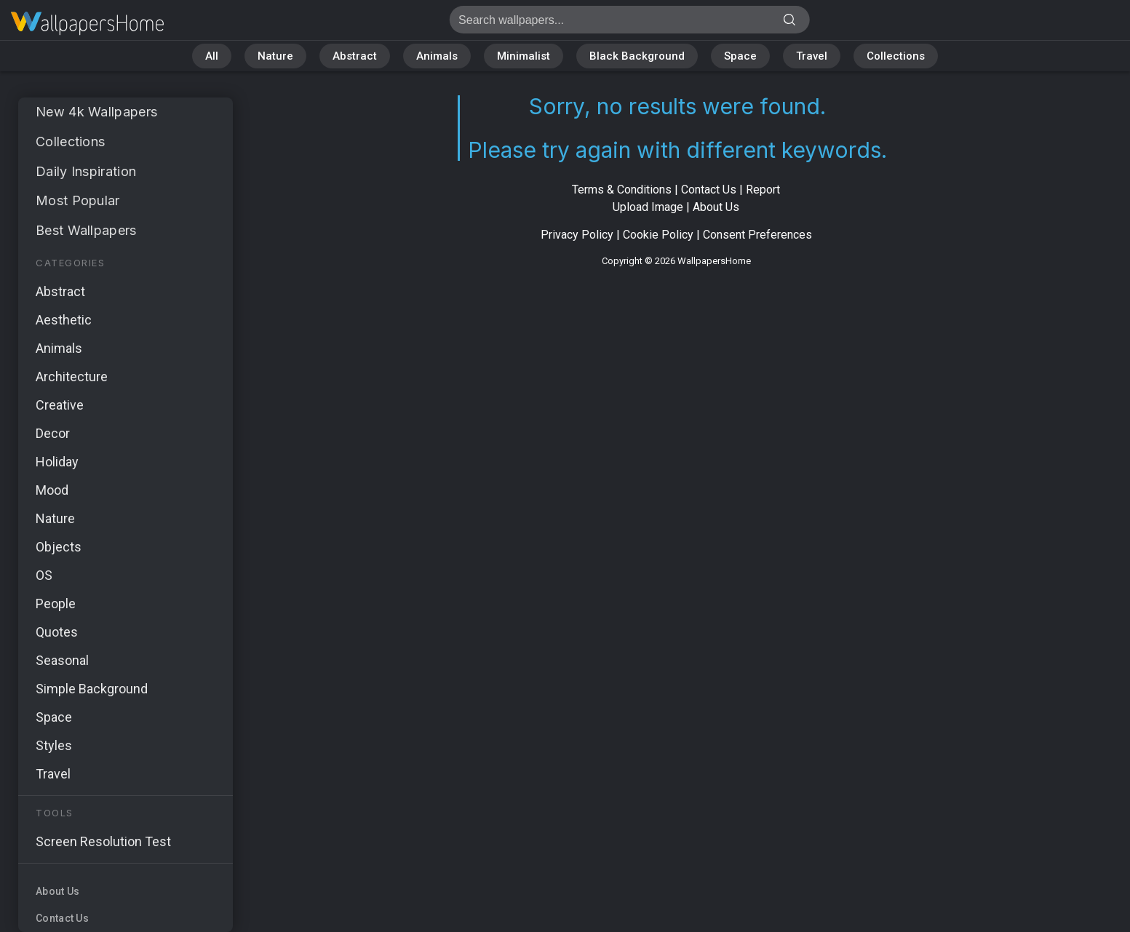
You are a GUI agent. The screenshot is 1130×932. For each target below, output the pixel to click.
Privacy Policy (577, 235)
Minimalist (523, 56)
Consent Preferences (757, 235)
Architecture (72, 376)
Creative (60, 405)
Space (740, 56)
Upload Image (648, 207)
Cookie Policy (658, 235)
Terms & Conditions (622, 189)
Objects (58, 546)
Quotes (57, 632)
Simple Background (92, 688)
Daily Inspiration (86, 171)
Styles (54, 745)
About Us (57, 891)
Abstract (355, 56)
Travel (811, 56)
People (56, 603)
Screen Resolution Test (103, 841)
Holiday (57, 461)
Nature (275, 56)
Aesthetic (64, 319)
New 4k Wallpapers (96, 111)
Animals (437, 56)
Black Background (637, 56)
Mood (52, 490)
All (211, 56)
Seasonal (62, 660)
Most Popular (78, 200)
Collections (896, 56)
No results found (87, 24)
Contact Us (62, 918)
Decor (53, 433)
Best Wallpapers (86, 230)
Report (763, 189)
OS (44, 575)
